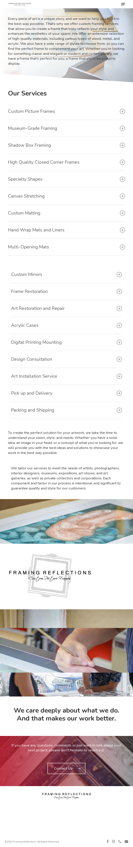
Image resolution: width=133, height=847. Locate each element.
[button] (123, 4)
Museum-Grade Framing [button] (66, 128)
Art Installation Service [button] (66, 376)
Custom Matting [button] (66, 213)
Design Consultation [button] (66, 359)
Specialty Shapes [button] (66, 179)
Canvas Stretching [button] (66, 196)
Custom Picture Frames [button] (66, 111)
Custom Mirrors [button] (66, 274)
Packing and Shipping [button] (66, 410)
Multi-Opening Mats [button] (66, 247)
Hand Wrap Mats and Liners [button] (66, 230)
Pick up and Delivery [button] (66, 393)
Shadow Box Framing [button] (66, 145)
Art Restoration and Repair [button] (66, 308)
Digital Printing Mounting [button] (66, 342)
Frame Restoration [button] (66, 291)
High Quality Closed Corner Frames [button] (66, 162)
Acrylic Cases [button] (66, 325)
